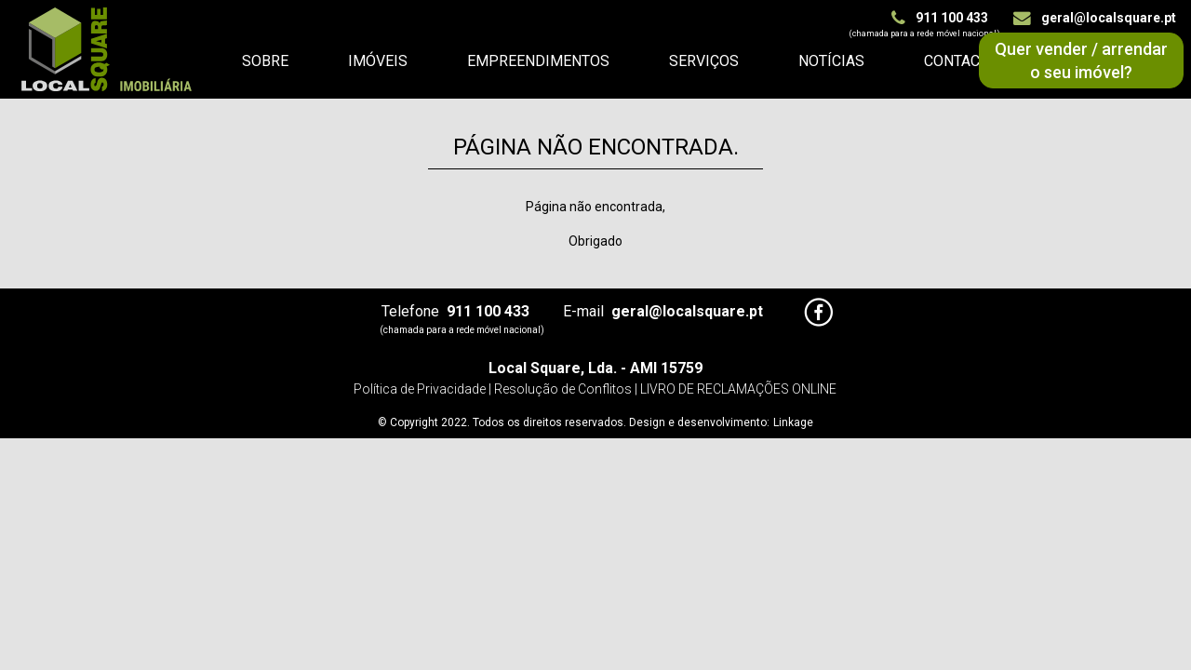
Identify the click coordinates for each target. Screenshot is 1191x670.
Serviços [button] (704, 61)
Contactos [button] (966, 61)
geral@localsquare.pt (1094, 17)
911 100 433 (939, 17)
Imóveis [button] (378, 61)
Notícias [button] (831, 61)
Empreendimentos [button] (538, 61)
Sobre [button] (265, 61)
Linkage (793, 422)
